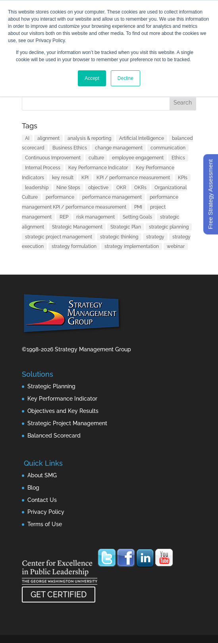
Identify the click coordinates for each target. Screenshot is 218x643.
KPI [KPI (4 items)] (85, 177)
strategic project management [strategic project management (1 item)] (58, 237)
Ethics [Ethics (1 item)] (178, 158)
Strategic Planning (51, 386)
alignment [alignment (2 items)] (48, 138)
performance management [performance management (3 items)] (112, 197)
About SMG (42, 475)
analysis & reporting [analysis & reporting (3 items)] (89, 138)
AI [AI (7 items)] (27, 138)
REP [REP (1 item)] (64, 217)
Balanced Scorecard (54, 435)
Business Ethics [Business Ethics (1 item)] (69, 148)
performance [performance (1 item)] (60, 197)
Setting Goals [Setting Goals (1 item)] (137, 217)
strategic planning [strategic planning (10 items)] (169, 227)
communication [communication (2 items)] (167, 148)
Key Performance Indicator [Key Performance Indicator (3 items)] (98, 167)
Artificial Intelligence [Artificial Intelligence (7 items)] (141, 138)
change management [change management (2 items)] (119, 148)
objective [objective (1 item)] (98, 187)
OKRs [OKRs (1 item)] (140, 187)
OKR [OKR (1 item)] (121, 187)
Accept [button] (92, 78)
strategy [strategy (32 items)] (155, 237)
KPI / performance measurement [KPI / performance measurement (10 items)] (133, 177)
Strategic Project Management (67, 423)
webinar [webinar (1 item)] (176, 246)
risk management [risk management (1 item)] (95, 217)
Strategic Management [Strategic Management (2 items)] (77, 227)
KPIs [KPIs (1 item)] (182, 177)
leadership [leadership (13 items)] (36, 187)
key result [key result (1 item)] (62, 177)
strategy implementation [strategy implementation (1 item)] (131, 246)
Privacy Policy (45, 512)
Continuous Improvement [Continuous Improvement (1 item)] (53, 158)
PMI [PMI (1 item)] (138, 207)
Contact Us (42, 500)
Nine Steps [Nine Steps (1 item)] (68, 187)
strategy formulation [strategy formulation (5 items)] (74, 246)
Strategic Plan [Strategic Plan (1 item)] (125, 227)
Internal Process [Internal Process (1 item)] (42, 167)
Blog (33, 487)
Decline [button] (125, 78)
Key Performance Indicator (62, 398)
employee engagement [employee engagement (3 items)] (138, 158)
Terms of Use (44, 524)
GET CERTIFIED (59, 594)
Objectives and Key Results (62, 411)
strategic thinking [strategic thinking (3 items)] (119, 237)
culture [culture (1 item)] (96, 158)
